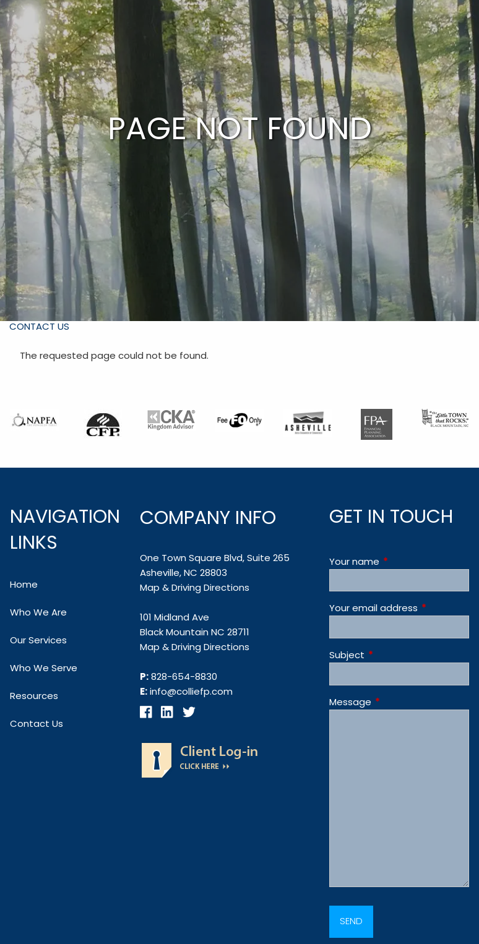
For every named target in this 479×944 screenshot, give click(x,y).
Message (397, 701)
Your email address (399, 607)
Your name (399, 561)
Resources (34, 695)
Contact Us (39, 326)
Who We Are (38, 612)
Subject (394, 654)
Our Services (38, 639)
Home (24, 584)
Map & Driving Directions (194, 587)
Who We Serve (43, 667)
